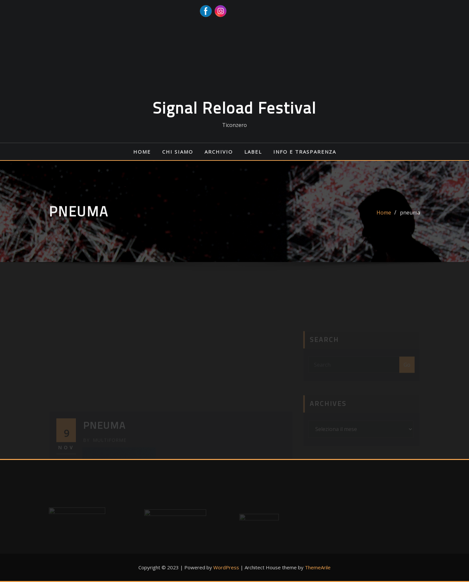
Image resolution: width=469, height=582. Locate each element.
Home (142, 151)
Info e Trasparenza (304, 151)
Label (253, 151)
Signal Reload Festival (234, 108)
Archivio (219, 151)
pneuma (410, 214)
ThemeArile (318, 567)
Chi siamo (177, 151)
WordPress (226, 567)
